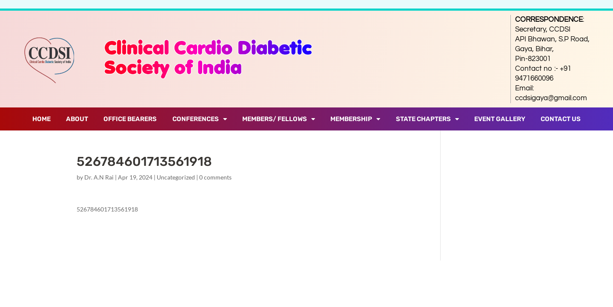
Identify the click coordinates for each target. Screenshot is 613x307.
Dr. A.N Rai (99, 177)
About (77, 119)
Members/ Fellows (278, 119)
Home (41, 119)
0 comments (215, 177)
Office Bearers (130, 119)
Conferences (199, 119)
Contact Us (561, 119)
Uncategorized (176, 177)
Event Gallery (499, 119)
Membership (355, 119)
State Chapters (427, 119)
